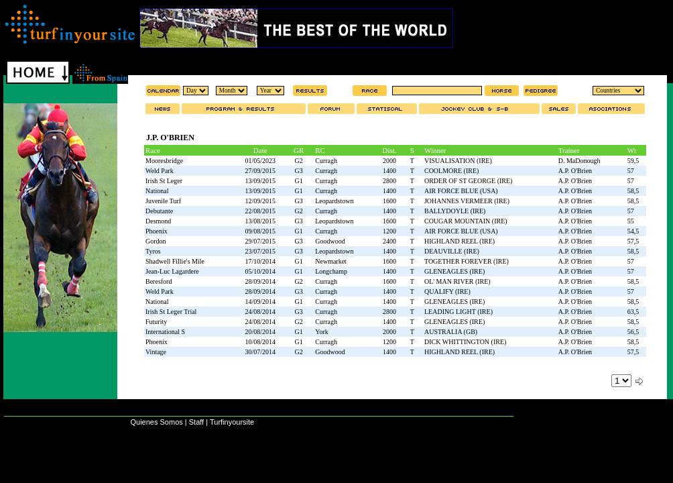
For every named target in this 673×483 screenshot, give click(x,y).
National (156, 191)
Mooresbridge (164, 160)
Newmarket (331, 261)
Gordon (155, 241)
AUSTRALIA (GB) (450, 331)
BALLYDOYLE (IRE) (454, 211)
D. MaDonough (579, 160)
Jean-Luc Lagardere (172, 271)
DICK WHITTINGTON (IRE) (465, 341)
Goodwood (330, 241)
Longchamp (331, 271)
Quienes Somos (156, 422)
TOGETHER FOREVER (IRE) (466, 261)
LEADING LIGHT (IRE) (458, 311)
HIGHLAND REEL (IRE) (459, 241)
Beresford (158, 281)
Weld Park (159, 170)
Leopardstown (334, 201)
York (321, 331)
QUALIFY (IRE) (447, 291)
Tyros (153, 251)
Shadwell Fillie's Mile (174, 261)
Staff (196, 422)
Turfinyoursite (232, 422)
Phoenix (156, 231)
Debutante (159, 211)
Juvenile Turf (163, 201)
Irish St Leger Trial (170, 311)
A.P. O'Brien (575, 170)
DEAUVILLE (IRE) (451, 251)
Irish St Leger (163, 180)
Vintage (155, 352)
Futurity (156, 321)
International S (165, 331)
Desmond (158, 221)
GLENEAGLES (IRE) (454, 271)
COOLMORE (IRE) (451, 170)
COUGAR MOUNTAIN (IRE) (465, 221)
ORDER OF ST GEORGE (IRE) (468, 180)
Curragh (326, 160)
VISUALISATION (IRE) (458, 160)
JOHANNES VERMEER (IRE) (466, 201)
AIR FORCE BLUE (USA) (461, 191)
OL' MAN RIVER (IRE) (457, 281)
